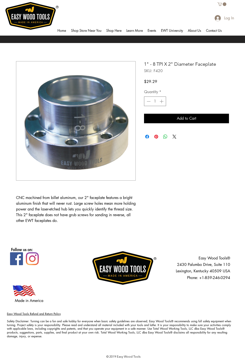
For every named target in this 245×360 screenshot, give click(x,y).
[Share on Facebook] (147, 137)
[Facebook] (16, 258)
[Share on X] (174, 137)
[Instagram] (32, 258)
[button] (86, 30)
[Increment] (162, 101)
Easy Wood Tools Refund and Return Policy (34, 314)
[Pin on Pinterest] (156, 137)
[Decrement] (148, 101)
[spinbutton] (155, 101)
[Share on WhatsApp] (165, 137)
